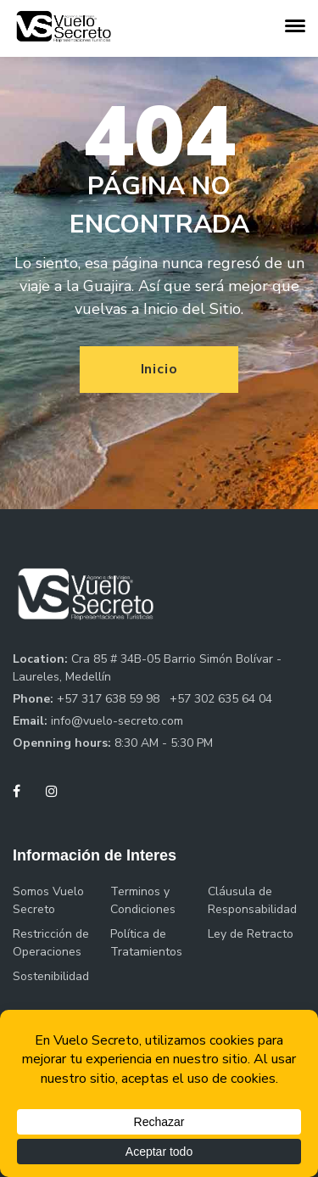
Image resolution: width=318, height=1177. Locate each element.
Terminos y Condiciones (143, 900)
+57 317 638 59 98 (110, 699)
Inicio (159, 369)
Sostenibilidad (51, 976)
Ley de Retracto (250, 934)
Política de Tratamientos (146, 943)
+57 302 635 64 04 (221, 699)
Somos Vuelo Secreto (48, 900)
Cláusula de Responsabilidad (252, 900)
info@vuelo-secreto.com (117, 721)
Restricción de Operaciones (51, 943)
